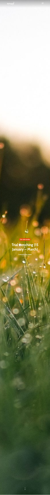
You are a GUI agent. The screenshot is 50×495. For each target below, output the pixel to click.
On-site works (25, 239)
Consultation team (25, 254)
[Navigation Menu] (43, 3)
